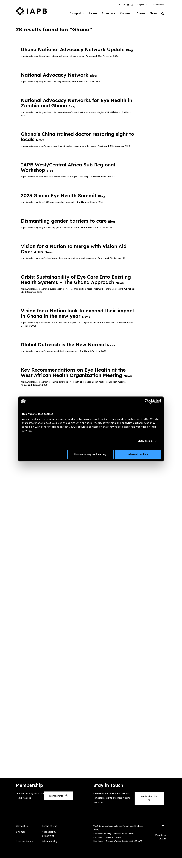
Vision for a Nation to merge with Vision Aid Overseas (73, 249)
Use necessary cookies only (90, 454)
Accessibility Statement (49, 834)
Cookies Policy (24, 841)
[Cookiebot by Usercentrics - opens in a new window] (147, 401)
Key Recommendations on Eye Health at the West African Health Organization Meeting (76, 373)
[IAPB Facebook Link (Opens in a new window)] (123, 4)
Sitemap (20, 832)
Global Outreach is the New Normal (68, 345)
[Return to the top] (163, 827)
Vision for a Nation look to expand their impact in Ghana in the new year (77, 313)
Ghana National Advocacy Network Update (77, 50)
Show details (145, 440)
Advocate (105, 13)
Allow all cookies (138, 454)
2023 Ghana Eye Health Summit (63, 196)
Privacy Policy (49, 841)
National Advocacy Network (59, 75)
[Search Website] (163, 14)
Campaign (72, 13)
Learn (89, 13)
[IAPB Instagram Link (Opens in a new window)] (132, 4)
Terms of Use (49, 826)
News (153, 13)
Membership (158, 5)
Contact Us (22, 826)
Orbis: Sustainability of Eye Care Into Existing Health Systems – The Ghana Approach (76, 280)
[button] (142, 4)
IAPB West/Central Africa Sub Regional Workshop (68, 167)
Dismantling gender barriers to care (68, 221)
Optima (162, 838)
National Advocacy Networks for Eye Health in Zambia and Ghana (76, 103)
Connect (123, 13)
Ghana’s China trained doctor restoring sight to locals (77, 137)
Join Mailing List (149, 798)
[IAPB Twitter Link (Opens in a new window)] (119, 4)
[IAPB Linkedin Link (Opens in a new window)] (127, 4)
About (139, 13)
